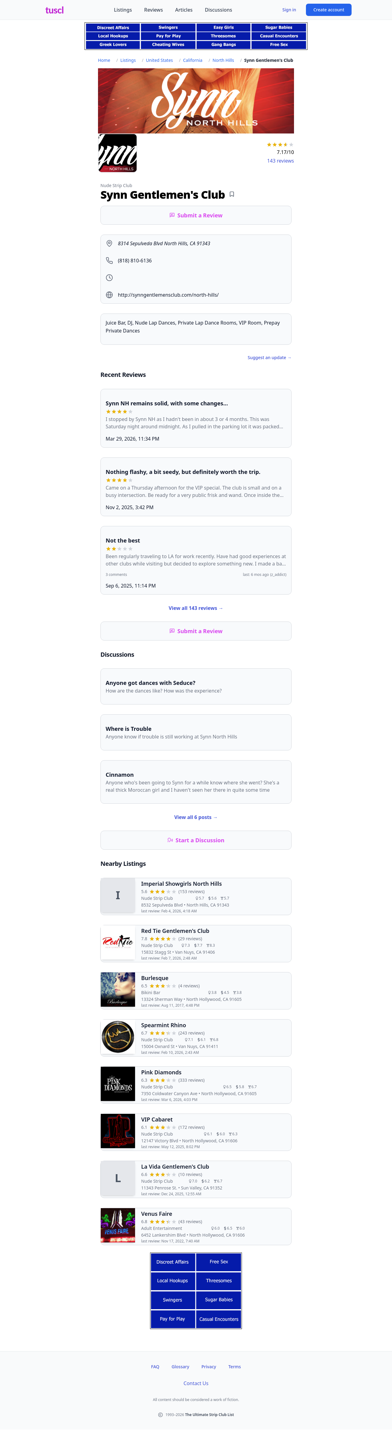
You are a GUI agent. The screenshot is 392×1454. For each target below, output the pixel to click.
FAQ (155, 1366)
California (192, 60)
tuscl (54, 9)
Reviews (153, 9)
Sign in (289, 10)
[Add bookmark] (231, 194)
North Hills (223, 60)
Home (104, 60)
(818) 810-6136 (135, 260)
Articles (184, 9)
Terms (234, 1366)
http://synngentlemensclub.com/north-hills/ (168, 294)
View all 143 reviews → (196, 608)
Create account (328, 10)
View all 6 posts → (196, 817)
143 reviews (280, 160)
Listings (123, 9)
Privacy (209, 1366)
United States (159, 60)
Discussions (218, 9)
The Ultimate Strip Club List (209, 1414)
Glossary (180, 1366)
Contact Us (195, 1383)
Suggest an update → (270, 357)
